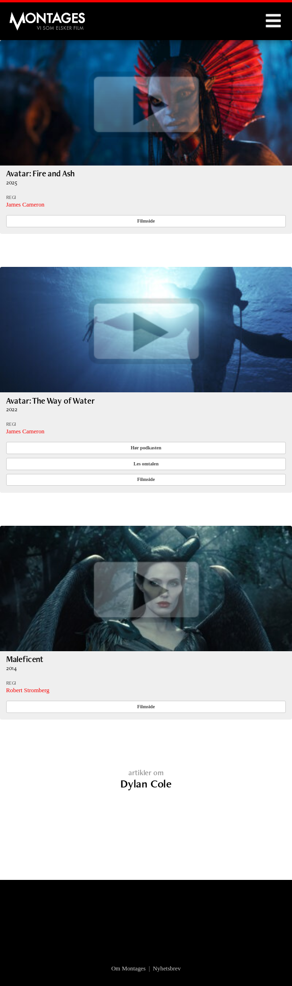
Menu (273, 21)
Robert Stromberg (28, 690)
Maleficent (24, 659)
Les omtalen (146, 463)
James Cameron (25, 204)
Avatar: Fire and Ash (40, 173)
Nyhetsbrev (167, 968)
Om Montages (128, 968)
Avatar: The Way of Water (50, 400)
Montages (25, 16)
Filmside (146, 221)
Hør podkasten (146, 447)
